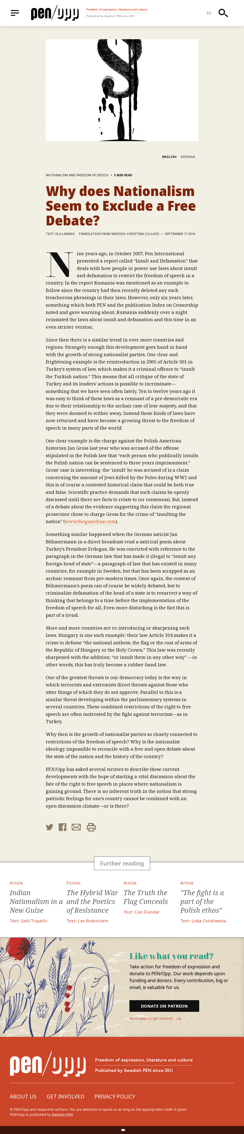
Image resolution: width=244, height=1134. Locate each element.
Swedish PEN (62, 1114)
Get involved (65, 1096)
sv (209, 12)
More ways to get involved (155, 1019)
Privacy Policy (114, 1096)
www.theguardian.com (90, 521)
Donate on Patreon (164, 1006)
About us (23, 1096)
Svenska (188, 157)
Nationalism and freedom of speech (77, 175)
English (169, 157)
